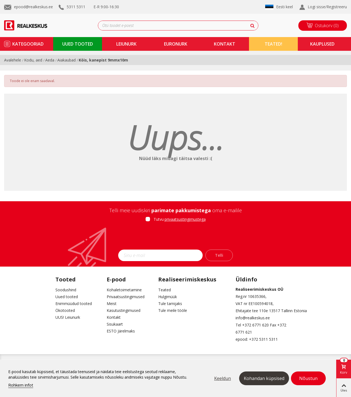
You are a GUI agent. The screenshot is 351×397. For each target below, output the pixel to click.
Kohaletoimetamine (124, 289)
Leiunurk (126, 44)
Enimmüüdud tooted (73, 303)
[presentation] (175, 237)
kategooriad (28, 44)
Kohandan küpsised (264, 378)
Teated (164, 289)
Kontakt (114, 317)
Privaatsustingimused (126, 296)
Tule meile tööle (172, 310)
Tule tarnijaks (170, 303)
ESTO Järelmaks (121, 331)
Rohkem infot (20, 385)
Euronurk (175, 44)
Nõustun (308, 378)
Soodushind (65, 289)
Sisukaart (115, 324)
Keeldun (222, 378)
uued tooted (77, 44)
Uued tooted (66, 296)
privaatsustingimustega (185, 219)
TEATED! (273, 44)
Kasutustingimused (123, 310)
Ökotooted (65, 310)
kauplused (322, 44)
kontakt (224, 44)
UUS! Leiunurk (67, 317)
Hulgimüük (167, 296)
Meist (112, 303)
